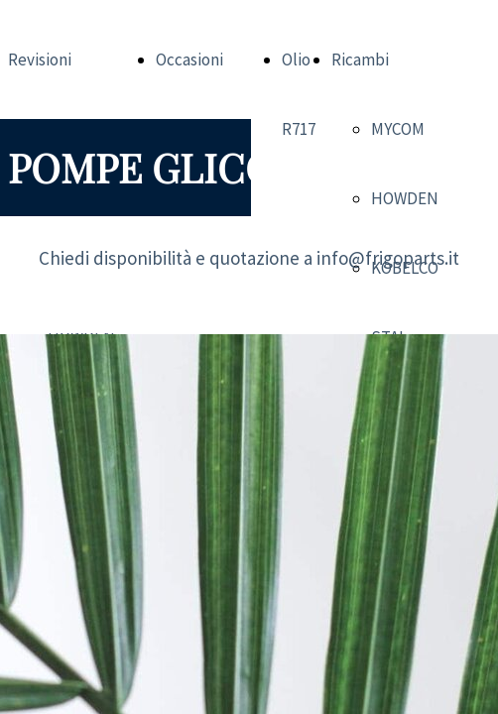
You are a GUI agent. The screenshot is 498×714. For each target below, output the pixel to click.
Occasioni (189, 59)
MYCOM (398, 129)
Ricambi (360, 59)
